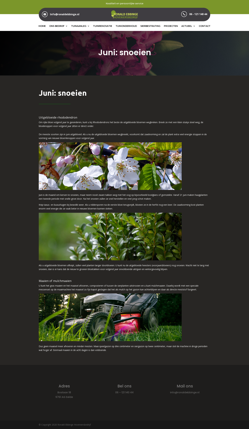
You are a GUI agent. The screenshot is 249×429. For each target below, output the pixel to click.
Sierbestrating (150, 26)
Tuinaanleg (78, 26)
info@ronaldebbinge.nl (184, 392)
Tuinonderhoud (126, 26)
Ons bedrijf (56, 26)
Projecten (171, 26)
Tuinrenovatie (102, 26)
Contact (204, 26)
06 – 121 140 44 (124, 392)
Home (42, 26)
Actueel (186, 26)
